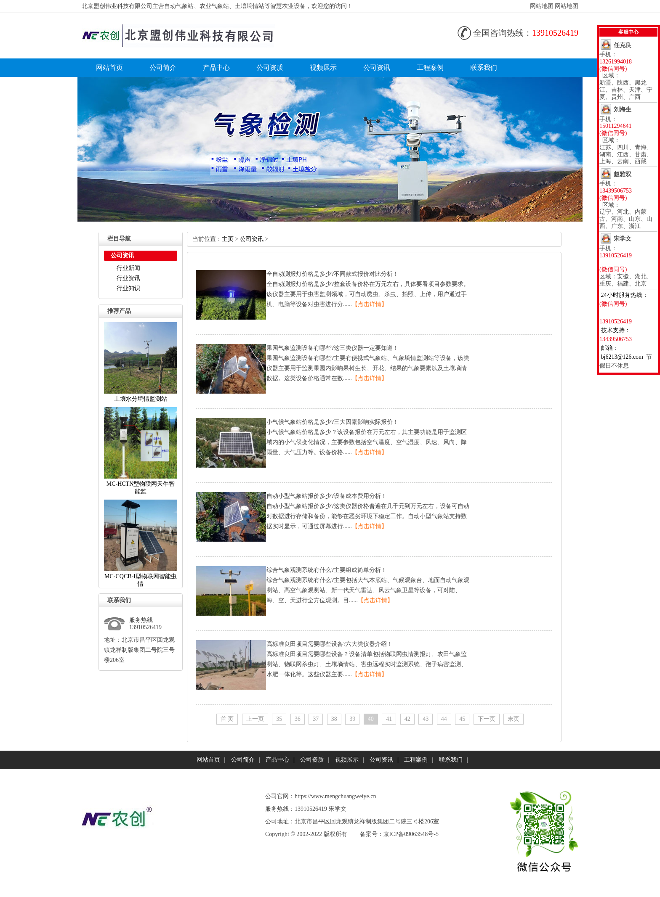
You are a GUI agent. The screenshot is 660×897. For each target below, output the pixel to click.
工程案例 (430, 67)
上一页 (255, 719)
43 (425, 719)
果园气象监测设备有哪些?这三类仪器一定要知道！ (332, 348)
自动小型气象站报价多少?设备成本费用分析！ (326, 496)
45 (462, 719)
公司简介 (162, 67)
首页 (227, 719)
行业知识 (128, 288)
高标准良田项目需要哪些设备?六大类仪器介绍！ (329, 644)
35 (279, 719)
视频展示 (323, 67)
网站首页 (109, 67)
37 (316, 719)
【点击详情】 (369, 304)
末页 (513, 719)
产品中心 (216, 67)
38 (334, 719)
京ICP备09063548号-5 (411, 834)
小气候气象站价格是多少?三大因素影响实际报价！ (332, 422)
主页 (228, 239)
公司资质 (269, 67)
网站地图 (542, 6)
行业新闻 (128, 268)
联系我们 (483, 67)
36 (298, 719)
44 (444, 719)
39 (352, 719)
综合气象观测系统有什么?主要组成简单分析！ (326, 570)
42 (407, 719)
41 (389, 719)
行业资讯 (128, 278)
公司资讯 (376, 67)
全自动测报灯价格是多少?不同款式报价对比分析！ (332, 274)
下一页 (486, 719)
